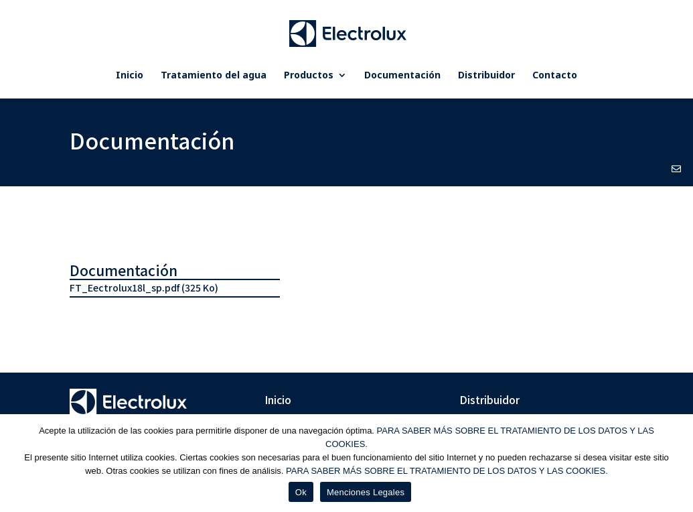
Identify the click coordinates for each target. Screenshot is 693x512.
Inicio (129, 75)
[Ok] (676, 463)
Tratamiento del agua (213, 75)
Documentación (402, 75)
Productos (308, 75)
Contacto (554, 75)
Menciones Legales (365, 492)
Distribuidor (486, 75)
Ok (301, 492)
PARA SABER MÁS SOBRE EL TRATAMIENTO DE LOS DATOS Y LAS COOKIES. (447, 471)
